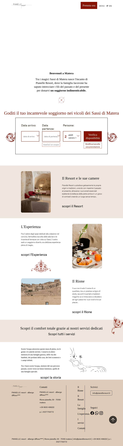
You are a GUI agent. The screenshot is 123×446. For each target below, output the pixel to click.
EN (110, 5)
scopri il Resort (72, 206)
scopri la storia (50, 377)
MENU (102, 5)
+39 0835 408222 (47, 407)
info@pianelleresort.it (101, 393)
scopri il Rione (82, 311)
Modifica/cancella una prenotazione (92, 145)
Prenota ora (89, 5)
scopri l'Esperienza (34, 254)
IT (107, 5)
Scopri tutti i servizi (61, 334)
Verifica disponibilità (93, 136)
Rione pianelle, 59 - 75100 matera (58, 439)
